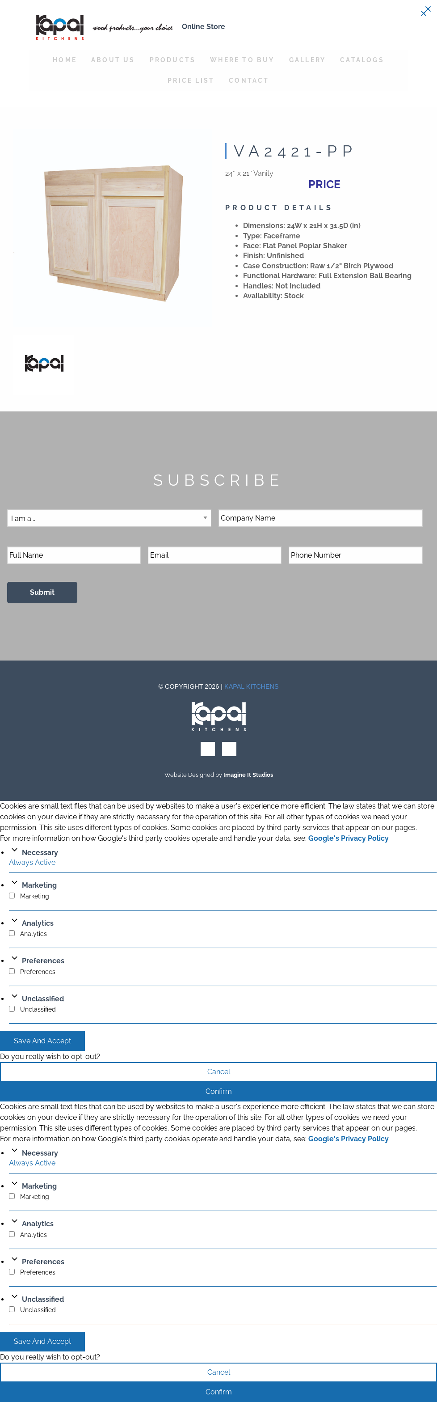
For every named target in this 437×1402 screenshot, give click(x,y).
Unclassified (43, 999)
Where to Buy (242, 60)
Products (173, 60)
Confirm (219, 1091)
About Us (113, 60)
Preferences (43, 961)
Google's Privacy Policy (348, 838)
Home (65, 60)
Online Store (203, 26)
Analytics (38, 923)
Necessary (40, 852)
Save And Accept (42, 1041)
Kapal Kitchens (251, 686)
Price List (191, 80)
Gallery (307, 60)
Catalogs (362, 60)
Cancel (218, 1071)
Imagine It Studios (248, 774)
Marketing (39, 885)
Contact (249, 80)
